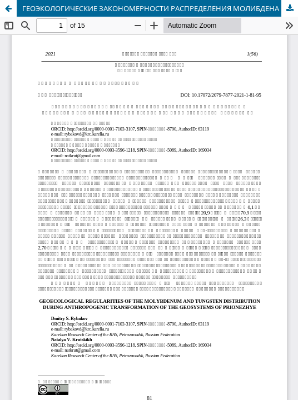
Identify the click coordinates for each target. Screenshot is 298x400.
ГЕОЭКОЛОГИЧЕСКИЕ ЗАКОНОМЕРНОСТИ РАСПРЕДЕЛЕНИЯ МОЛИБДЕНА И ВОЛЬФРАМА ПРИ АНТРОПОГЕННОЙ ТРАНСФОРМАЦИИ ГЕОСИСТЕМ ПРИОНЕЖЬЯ (160, 8)
